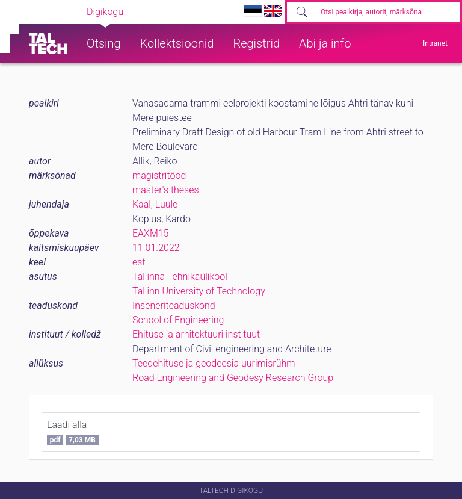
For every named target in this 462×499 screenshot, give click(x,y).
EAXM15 (150, 233)
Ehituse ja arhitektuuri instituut (196, 334)
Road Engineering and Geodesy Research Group (232, 377)
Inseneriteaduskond (173, 305)
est (139, 262)
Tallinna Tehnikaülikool (179, 276)
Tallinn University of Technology (198, 291)
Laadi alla (73, 432)
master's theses (165, 190)
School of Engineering (178, 320)
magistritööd (159, 175)
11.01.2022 (156, 247)
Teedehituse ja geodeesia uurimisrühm (213, 363)
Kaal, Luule (154, 204)
